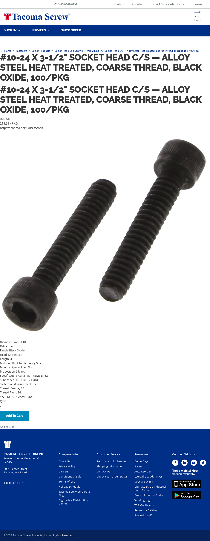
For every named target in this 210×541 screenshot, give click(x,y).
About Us (64, 461)
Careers (198, 4)
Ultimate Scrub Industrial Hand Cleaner (150, 488)
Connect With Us (183, 454)
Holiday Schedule (69, 486)
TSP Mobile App (144, 505)
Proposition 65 (143, 515)
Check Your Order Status (169, 4)
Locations (138, 4)
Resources (141, 454)
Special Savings (144, 481)
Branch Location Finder (148, 495)
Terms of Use (67, 481)
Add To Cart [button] (14, 416)
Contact (119, 4)
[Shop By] (9, 30)
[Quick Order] (70, 30)
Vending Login (143, 500)
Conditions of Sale (70, 476)
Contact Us (103, 471)
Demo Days (141, 461)
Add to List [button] (7, 427)
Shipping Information (110, 466)
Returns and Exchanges (111, 461)
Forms (138, 466)
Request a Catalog (145, 510)
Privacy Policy (67, 466)
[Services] (38, 30)
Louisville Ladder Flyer (148, 476)
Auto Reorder (142, 471)
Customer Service (108, 454)
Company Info (68, 454)
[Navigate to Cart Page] (197, 17)
